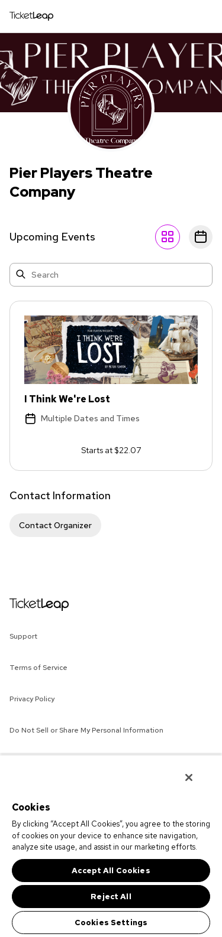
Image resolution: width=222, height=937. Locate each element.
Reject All (111, 897)
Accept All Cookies (111, 871)
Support (23, 636)
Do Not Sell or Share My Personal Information (86, 730)
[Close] (189, 777)
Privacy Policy (31, 699)
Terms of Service (38, 667)
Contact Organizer (55, 525)
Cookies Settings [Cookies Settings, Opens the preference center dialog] (111, 923)
